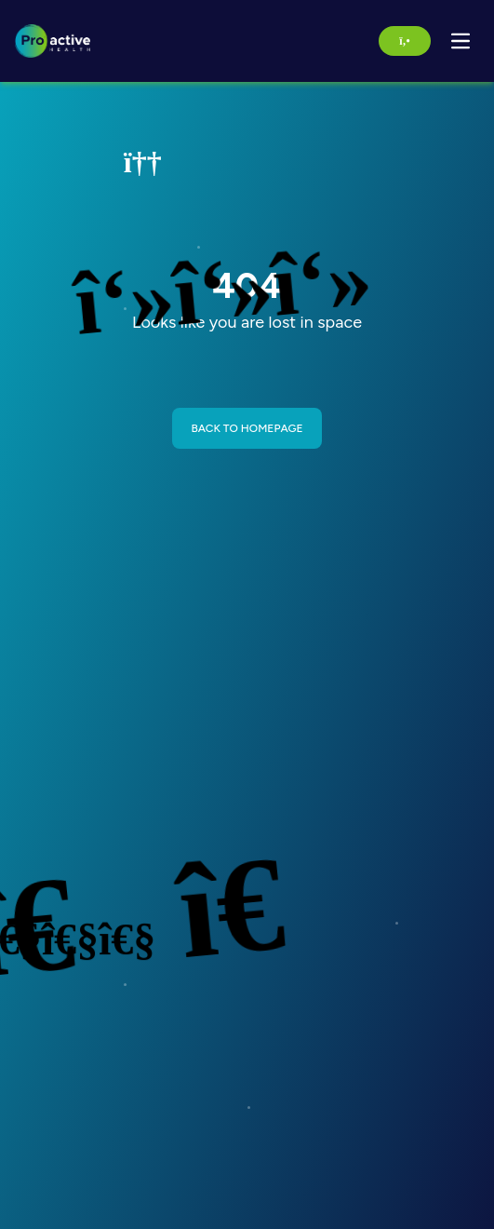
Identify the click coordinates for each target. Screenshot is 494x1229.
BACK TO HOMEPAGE (246, 428)
